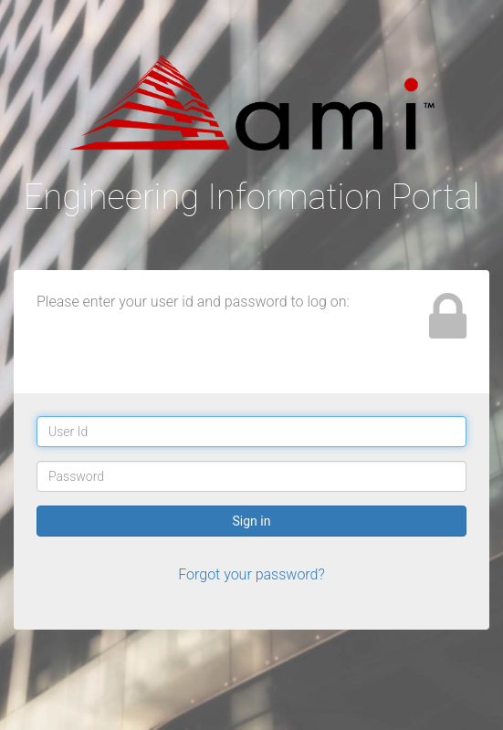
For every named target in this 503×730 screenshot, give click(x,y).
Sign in (252, 521)
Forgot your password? (251, 574)
